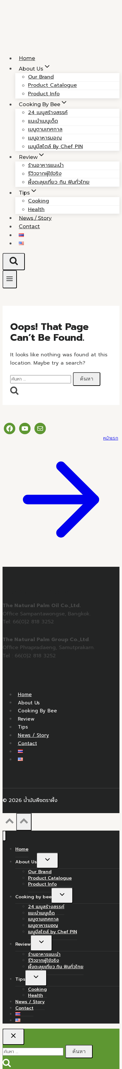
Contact (29, 226)
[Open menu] (10, 279)
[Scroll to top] (9, 823)
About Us (29, 702)
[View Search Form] (14, 261)
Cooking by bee (37, 710)
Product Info (42, 884)
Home (25, 694)
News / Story (33, 735)
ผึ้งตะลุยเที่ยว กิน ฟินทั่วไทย (59, 182)
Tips (23, 726)
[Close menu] (4, 836)
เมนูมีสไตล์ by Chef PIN (55, 146)
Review (26, 718)
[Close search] (13, 1037)
